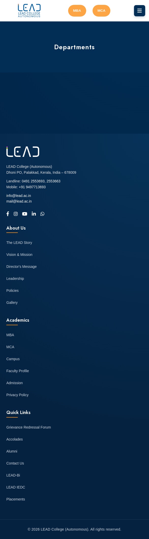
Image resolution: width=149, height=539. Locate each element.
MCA (102, 10)
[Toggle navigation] (139, 10)
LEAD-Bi (13, 475)
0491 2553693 (33, 181)
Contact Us (15, 463)
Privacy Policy (17, 395)
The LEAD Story (19, 243)
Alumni (11, 451)
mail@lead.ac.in (19, 201)
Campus (13, 359)
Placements (15, 499)
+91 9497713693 (32, 187)
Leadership (15, 279)
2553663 (54, 181)
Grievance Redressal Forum (28, 427)
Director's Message (21, 267)
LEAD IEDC (15, 487)
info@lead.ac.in (18, 196)
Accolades (14, 439)
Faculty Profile (17, 371)
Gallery (12, 302)
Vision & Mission (19, 255)
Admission (14, 383)
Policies (12, 291)
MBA (77, 10)
